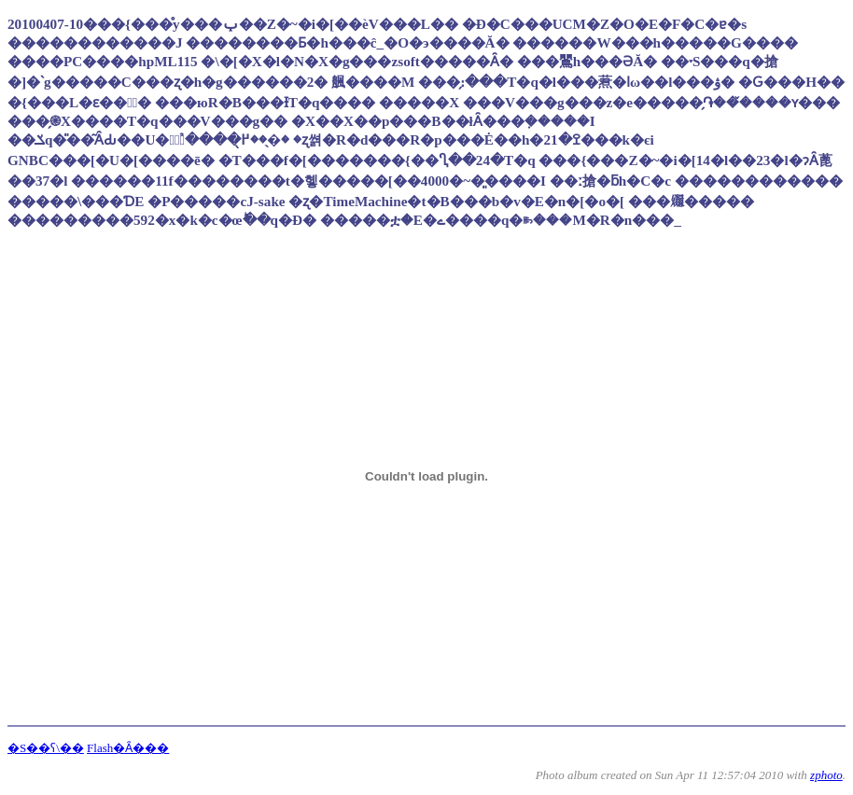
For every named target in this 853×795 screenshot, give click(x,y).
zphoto (826, 775)
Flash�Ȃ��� (128, 748)
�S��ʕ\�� (45, 748)
